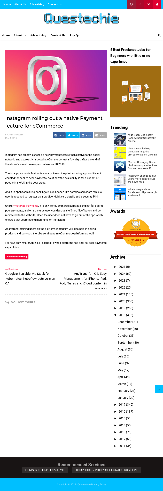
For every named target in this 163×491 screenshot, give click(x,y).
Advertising (36, 4)
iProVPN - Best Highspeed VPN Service (45, 470)
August (123, 349)
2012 (122, 439)
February (124, 390)
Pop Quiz (76, 35)
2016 (122, 411)
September (125, 342)
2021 (122, 294)
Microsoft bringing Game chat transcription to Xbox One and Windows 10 (142, 165)
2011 (122, 446)
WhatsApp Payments (25, 205)
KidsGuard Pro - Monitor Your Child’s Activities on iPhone (107, 470)
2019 (122, 308)
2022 (122, 287)
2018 (122, 315)
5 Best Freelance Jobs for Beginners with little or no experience (130, 56)
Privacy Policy (98, 484)
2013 (122, 432)
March (122, 384)
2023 (122, 280)
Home (7, 4)
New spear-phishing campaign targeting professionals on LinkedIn (142, 151)
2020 (122, 301)
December (125, 322)
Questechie (83, 484)
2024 (122, 273)
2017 (122, 404)
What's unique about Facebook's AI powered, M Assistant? (142, 192)
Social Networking (17, 256)
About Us (20, 4)
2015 (122, 418)
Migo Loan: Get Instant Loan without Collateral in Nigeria (142, 138)
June (121, 363)
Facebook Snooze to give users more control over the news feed (142, 178)
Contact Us (55, 4)
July (121, 356)
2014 (122, 425)
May (121, 370)
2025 (122, 266)
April (121, 377)
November (125, 329)
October (123, 335)
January (123, 397)
